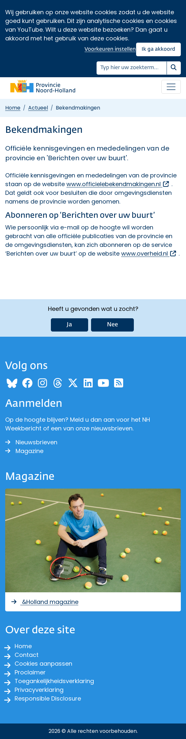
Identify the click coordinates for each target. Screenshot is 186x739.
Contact (27, 655)
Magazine (24, 451)
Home (12, 107)
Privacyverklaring (39, 690)
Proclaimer (30, 672)
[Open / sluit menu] (171, 87)
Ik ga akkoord (158, 49)
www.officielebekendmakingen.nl (118, 184)
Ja (69, 325)
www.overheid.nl (149, 253)
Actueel (38, 107)
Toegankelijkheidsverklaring (54, 681)
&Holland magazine (44, 602)
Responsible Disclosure (48, 698)
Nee (112, 325)
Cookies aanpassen (43, 664)
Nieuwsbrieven (31, 442)
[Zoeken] (132, 68)
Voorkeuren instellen (110, 49)
